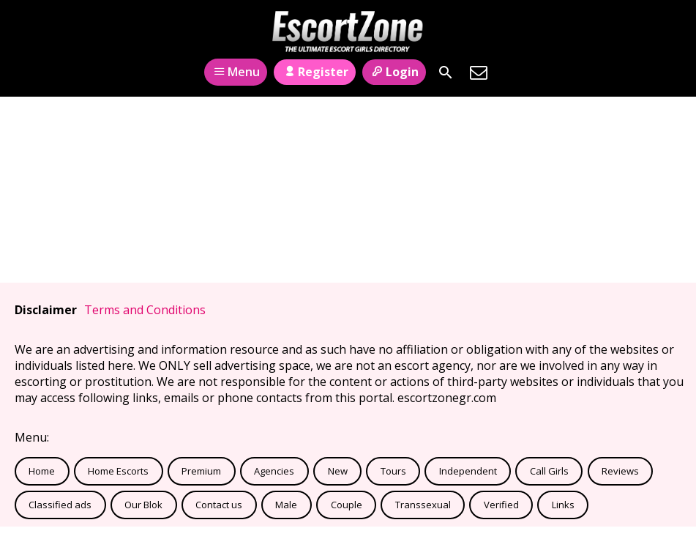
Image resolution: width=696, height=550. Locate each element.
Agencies (274, 470)
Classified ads (60, 504)
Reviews (620, 470)
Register (314, 72)
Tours (393, 470)
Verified (501, 504)
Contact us (218, 504)
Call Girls (549, 470)
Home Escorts (118, 470)
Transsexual (423, 504)
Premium (201, 470)
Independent (468, 470)
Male (286, 504)
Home (42, 470)
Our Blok (143, 504)
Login (394, 72)
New (338, 470)
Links (563, 504)
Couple (346, 504)
